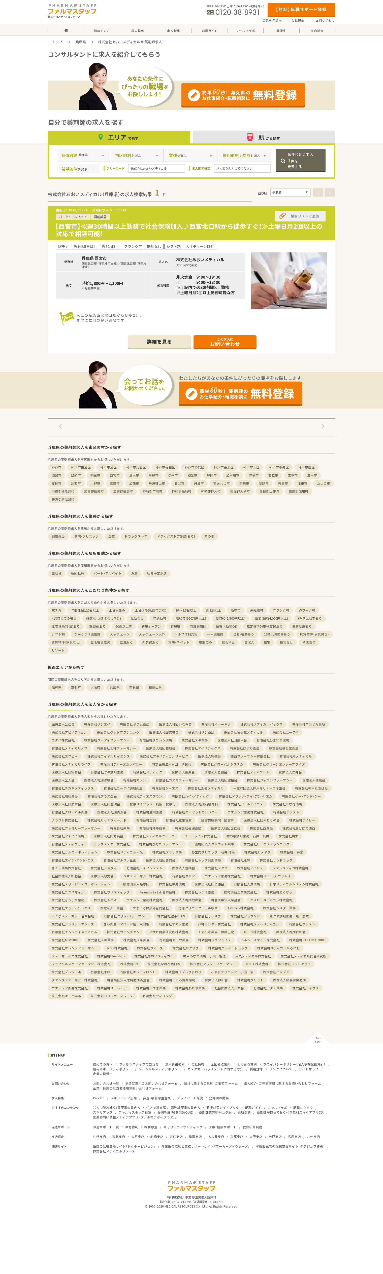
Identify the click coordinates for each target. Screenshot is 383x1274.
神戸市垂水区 (224, 467)
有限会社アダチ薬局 (268, 988)
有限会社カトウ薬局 (174, 940)
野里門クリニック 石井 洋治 (213, 852)
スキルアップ (103, 1112)
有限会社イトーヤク (216, 724)
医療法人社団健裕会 (222, 780)
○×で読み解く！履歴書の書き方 (116, 1107)
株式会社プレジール (66, 971)
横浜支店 (195, 1136)
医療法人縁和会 (216, 980)
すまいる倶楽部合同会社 (151, 908)
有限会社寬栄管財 (179, 820)
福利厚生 (150, 1127)
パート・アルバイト (107, 573)
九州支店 (313, 1136)
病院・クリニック (86, 536)
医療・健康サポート (223, 1127)
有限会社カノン (134, 780)
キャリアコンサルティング (183, 1127)
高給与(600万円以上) (191, 618)
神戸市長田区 (165, 467)
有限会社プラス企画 (102, 796)
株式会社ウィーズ (150, 948)
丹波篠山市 (157, 483)
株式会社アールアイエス (245, 804)
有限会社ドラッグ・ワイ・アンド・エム (245, 796)
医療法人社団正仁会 (225, 828)
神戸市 (56, 467)
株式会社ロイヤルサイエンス (108, 756)
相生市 (192, 475)
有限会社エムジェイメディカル (74, 931)
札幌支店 (99, 1136)
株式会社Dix (129, 963)
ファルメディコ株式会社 (290, 868)
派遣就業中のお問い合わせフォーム (151, 1083)
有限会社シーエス (165, 788)
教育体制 (131, 1127)
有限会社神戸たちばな (311, 788)
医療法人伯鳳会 (313, 780)
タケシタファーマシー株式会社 (75, 980)
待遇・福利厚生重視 (157, 1098)
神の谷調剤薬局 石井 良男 (248, 836)
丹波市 (199, 483)
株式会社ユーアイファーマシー (107, 740)
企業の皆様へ (272, 20)
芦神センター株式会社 (214, 924)
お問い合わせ (325, 20)
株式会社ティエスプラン (144, 796)
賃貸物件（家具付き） (314, 634)
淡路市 (264, 483)
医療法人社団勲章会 (66, 804)
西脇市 (273, 475)
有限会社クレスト (302, 924)
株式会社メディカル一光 (125, 852)
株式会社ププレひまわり (183, 971)
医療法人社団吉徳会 (164, 732)
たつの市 (323, 483)
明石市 (95, 475)
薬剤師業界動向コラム (215, 1112)
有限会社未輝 (100, 971)
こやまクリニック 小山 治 (232, 971)
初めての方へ (103, 1064)
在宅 (267, 642)
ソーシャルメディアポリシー (160, 1069)
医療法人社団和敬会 (160, 748)
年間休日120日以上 (85, 610)
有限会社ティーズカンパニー (121, 764)
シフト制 (58, 634)
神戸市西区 (306, 467)
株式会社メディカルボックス (261, 724)
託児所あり (97, 626)
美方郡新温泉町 (63, 499)
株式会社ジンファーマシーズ (73, 924)
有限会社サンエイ (97, 724)
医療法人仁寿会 (290, 772)
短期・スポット (178, 642)
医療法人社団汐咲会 (99, 780)
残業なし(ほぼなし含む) (103, 618)
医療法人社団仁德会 (209, 884)
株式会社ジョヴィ (104, 868)
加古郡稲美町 (94, 491)
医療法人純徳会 (209, 756)
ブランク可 (281, 610)
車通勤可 (159, 618)
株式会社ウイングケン (123, 931)
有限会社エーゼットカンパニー (195, 812)
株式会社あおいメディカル (154, 956)
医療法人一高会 (111, 908)
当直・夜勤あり (243, 634)
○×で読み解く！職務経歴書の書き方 (173, 1107)
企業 (111, 536)
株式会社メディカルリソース (114, 1151)
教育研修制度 (252, 1127)
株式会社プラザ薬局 (167, 852)
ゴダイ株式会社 (63, 740)
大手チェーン (120, 634)
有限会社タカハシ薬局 (155, 740)
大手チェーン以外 (152, 634)
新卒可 (236, 610)
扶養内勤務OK (226, 626)
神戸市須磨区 (194, 467)
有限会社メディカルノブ (69, 748)
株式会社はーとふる (66, 995)
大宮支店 (137, 1136)
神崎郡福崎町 (181, 491)
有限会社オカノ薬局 (173, 924)
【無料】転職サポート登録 (301, 9)
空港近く (126, 642)
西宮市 (115, 475)
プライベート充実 (190, 1098)
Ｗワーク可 (307, 610)
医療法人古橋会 (183, 868)
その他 (209, 536)
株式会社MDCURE (65, 940)
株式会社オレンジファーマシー (75, 948)
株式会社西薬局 (261, 828)
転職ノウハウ (303, 1107)
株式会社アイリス (250, 868)
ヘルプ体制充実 (186, 634)
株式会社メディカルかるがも (278, 948)
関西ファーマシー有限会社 (250, 756)
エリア (119, 137)
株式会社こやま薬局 (151, 988)
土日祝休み (117, 610)
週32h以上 (213, 610)
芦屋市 (153, 475)
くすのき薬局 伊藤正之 (216, 931)
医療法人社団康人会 (232, 740)
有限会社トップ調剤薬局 (203, 860)
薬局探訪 (244, 1112)
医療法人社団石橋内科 (201, 804)
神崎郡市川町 (152, 491)
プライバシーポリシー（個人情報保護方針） (294, 1064)
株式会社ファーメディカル (259, 924)
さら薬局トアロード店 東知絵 (126, 924)
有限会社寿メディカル (295, 756)
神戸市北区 (251, 467)
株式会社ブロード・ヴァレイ (270, 876)
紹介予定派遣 (157, 573)
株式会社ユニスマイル (68, 892)
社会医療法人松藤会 (66, 876)
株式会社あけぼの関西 (298, 828)
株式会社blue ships (111, 956)
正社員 (56, 573)
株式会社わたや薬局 (190, 988)
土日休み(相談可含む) (150, 610)
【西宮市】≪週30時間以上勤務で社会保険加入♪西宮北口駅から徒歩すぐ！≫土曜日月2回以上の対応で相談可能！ (188, 229)
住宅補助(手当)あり (66, 626)
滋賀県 (56, 687)
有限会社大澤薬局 (247, 884)
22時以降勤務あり (277, 634)
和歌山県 (155, 687)
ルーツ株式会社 (255, 931)
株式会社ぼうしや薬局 (68, 899)
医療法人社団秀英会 (108, 836)
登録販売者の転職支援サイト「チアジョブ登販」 (290, 1146)
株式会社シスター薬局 (279, 908)
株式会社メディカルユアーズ (154, 836)
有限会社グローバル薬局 (70, 812)
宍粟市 (283, 483)
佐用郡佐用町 (298, 491)
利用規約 (256, 1069)
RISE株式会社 (117, 948)
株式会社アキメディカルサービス (164, 756)
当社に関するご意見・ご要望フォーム (211, 1083)
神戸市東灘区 (81, 467)
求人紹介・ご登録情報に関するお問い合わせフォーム (282, 1083)
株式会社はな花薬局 (287, 804)
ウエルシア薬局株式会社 (246, 812)
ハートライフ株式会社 (200, 836)
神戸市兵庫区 (136, 467)
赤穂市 (254, 475)
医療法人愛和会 (215, 772)
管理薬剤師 (198, 626)
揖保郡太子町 (240, 491)
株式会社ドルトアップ (294, 963)
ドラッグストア (135, 536)
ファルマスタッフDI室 (135, 1112)
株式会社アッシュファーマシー (213, 963)
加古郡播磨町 (123, 491)
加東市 (302, 483)
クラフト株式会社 (65, 820)
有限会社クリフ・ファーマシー (126, 916)
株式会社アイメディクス (202, 748)
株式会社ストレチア (112, 988)
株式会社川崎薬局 (65, 796)
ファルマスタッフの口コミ (138, 1064)
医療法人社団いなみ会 (175, 724)
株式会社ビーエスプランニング (267, 844)
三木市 (312, 475)
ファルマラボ (277, 1107)
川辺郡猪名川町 (63, 491)
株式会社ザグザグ (186, 948)
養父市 (179, 483)
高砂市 (56, 483)
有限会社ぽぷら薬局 (245, 748)
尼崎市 (76, 475)
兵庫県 (80, 41)
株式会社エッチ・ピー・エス (71, 908)
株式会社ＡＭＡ (105, 899)
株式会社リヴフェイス (214, 940)
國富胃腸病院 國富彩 (217, 820)
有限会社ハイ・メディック (190, 796)
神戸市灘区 (108, 467)
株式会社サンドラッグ (276, 860)
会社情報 (197, 1064)
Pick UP (99, 1098)
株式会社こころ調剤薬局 (177, 980)
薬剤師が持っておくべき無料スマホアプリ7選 (290, 1112)
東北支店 (118, 1136)
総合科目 (228, 642)
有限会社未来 (120, 828)
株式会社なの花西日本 (164, 963)
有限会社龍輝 (240, 860)
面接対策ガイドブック (222, 1107)
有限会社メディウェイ (68, 844)
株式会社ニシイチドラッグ (228, 948)
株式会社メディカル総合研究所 (303, 956)
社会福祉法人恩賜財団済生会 (128, 980)
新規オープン (151, 626)
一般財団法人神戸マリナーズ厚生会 (259, 788)
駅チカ (56, 610)
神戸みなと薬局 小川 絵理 (204, 956)
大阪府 (95, 687)
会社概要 (297, 20)
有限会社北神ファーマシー (116, 748)
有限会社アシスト (286, 812)
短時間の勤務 (219, 1098)
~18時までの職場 (64, 618)
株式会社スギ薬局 (195, 740)
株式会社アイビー (302, 820)
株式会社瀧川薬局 (149, 812)
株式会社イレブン (276, 971)
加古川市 (232, 475)
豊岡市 (212, 475)
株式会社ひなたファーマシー (160, 844)
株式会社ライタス (306, 988)
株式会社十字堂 (291, 852)
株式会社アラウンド (245, 916)
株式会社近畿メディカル (206, 788)
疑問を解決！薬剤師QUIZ (175, 1112)
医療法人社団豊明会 (105, 804)
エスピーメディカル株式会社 (271, 899)
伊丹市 (173, 475)
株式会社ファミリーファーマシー (76, 828)
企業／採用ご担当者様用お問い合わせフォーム (127, 1088)
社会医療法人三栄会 (229, 988)
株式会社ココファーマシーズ (112, 995)
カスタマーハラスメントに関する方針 (215, 1069)
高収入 (249, 642)
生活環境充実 (100, 642)
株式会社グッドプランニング (118, 732)
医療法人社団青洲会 (112, 812)
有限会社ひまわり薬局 (273, 740)
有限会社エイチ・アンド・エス (73, 860)
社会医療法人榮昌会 (226, 899)
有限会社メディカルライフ (71, 764)
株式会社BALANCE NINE (307, 940)
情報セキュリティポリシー (112, 1069)
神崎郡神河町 (211, 491)
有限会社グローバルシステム (222, 764)
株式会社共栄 (288, 836)
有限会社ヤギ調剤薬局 (107, 772)
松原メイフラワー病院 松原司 (153, 804)
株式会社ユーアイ (286, 732)
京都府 (76, 687)
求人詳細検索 (175, 1064)
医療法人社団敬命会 (187, 899)
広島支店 (294, 1136)
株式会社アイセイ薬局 (68, 836)
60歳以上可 (123, 626)
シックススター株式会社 (112, 844)
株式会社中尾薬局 (172, 884)
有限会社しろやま (208, 916)
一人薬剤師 (215, 634)
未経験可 (256, 610)
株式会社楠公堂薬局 (284, 748)
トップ (57, 41)
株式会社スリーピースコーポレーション (81, 884)
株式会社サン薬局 (201, 732)
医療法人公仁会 (63, 724)
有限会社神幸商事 (152, 828)
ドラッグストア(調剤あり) (176, 536)
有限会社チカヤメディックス (73, 788)
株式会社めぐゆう (279, 892)
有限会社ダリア (183, 876)
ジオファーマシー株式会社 (143, 876)
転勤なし (137, 618)
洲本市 (134, 475)
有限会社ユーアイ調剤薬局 (123, 788)
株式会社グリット (250, 980)
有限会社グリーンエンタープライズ (279, 764)
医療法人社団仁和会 (291, 931)
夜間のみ (205, 642)
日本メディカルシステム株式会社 (294, 884)
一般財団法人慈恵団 (134, 884)
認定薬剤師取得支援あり (265, 626)
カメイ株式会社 (256, 963)
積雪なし (286, 642)
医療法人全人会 (63, 780)
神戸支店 (275, 1136)
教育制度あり (302, 626)
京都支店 (236, 1136)
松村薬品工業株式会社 (240, 892)
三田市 (115, 483)
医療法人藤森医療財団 (289, 980)
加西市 (134, 483)
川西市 (76, 483)
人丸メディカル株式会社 (253, 956)
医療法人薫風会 (183, 772)
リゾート (58, 650)
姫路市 (56, 475)
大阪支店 (256, 1136)
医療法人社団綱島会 (66, 772)
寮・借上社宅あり (310, 618)
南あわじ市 (221, 483)
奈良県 (134, 687)
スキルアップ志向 (124, 1098)
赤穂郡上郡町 (269, 491)
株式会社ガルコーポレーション (75, 852)
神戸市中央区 (279, 467)
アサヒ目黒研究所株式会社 (168, 931)
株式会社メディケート (253, 772)
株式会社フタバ (216, 868)
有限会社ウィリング (157, 995)
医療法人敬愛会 (102, 876)
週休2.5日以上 (186, 610)
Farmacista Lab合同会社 (157, 892)
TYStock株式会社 (240, 908)
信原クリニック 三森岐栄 (198, 908)
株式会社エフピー (65, 756)
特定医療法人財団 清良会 (171, 764)
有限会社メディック (147, 772)
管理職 (175, 626)
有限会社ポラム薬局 (134, 724)
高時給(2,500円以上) (230, 618)
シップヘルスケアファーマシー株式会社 (81, 963)
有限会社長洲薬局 (188, 828)
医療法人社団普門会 (160, 860)
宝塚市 (293, 475)
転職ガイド (253, 1107)
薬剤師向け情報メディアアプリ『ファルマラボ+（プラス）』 (135, 1117)
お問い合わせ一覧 (106, 1083)
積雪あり (309, 642)
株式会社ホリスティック (112, 892)
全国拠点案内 (221, 1064)
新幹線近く (150, 642)
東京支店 (176, 1136)
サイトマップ (308, 1069)
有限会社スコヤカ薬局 (308, 724)
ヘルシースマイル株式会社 (260, 940)
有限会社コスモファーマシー (177, 780)
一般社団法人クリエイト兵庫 (212, 844)
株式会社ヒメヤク (257, 852)
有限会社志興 (146, 820)
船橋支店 (157, 1136)
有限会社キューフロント (138, 971)
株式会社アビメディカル (69, 732)
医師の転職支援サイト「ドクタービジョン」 (124, 1146)
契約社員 (77, 573)
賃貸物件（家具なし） (66, 642)
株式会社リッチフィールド (107, 820)
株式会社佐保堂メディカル (243, 732)
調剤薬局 (58, 536)
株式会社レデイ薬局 (199, 892)
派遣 (134, 573)
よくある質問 (247, 1064)
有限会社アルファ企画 (120, 860)
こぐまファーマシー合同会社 (73, 916)
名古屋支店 (216, 1136)
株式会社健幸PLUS (171, 916)
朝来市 (244, 483)
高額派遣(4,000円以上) (271, 618)
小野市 (95, 483)
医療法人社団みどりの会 (262, 820)
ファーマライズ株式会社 (70, 956)
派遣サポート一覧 (106, 1127)
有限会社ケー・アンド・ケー (301, 796)
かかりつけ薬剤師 (87, 634)
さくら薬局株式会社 (66, 868)
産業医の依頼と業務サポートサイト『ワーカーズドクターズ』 (206, 1146)
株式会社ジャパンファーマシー (270, 780)
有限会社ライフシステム (144, 868)
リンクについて (280, 1069)
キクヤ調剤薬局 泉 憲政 (289, 916)
